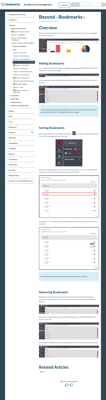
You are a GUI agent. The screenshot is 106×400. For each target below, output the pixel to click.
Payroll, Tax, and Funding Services (21, 181)
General (21, 132)
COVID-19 (13, 20)
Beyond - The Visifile (21, 65)
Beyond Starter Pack (18, 28)
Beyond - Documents (21, 78)
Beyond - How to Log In (20, 32)
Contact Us (65, 5)
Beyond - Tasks (18, 87)
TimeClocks (13, 159)
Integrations (13, 143)
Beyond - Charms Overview (22, 71)
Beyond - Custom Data (21, 75)
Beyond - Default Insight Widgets (22, 43)
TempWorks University (17, 14)
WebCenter (13, 165)
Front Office (15, 96)
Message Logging (20, 84)
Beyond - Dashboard (18, 35)
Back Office (15, 99)
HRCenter (12, 138)
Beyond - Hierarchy (19, 53)
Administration (16, 102)
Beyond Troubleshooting (19, 105)
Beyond (12, 25)
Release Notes (14, 175)
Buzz (10, 116)
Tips (14, 50)
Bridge (11, 111)
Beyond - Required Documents (23, 81)
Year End (12, 170)
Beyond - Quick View (20, 68)
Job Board (12, 148)
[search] (90, 5)
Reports (12, 154)
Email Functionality (19, 46)
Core (11, 122)
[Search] (103, 5)
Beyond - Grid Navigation (22, 59)
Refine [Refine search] (76, 5)
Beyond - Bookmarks (20, 62)
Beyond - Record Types (21, 56)
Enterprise (13, 127)
